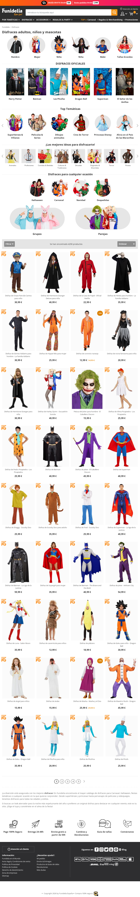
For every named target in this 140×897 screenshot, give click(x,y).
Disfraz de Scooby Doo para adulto (53, 527)
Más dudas (41, 870)
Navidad (81, 200)
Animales (12, 165)
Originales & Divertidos (95, 166)
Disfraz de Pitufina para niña (52, 759)
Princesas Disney (103, 134)
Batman (37, 99)
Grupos (37, 234)
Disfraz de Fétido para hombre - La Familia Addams (122, 297)
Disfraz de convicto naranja (87, 353)
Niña (80, 56)
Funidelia (6, 27)
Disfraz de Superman (121, 469)
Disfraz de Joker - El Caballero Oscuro (87, 470)
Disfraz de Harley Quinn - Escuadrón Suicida (53, 413)
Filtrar (8, 244)
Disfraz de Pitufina (87, 759)
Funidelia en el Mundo (11, 858)
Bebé (102, 56)
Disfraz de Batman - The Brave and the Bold (87, 586)
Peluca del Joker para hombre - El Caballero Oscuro (87, 413)
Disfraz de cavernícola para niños (52, 643)
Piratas (128, 165)
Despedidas (103, 200)
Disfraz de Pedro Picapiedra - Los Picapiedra (18, 470)
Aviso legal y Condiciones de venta (16, 861)
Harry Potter (15, 99)
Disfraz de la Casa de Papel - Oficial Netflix (87, 297)
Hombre (15, 56)
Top (83, 19)
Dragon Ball (81, 99)
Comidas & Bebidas (45, 165)
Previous (2, 125)
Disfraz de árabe (52, 701)
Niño (59, 56)
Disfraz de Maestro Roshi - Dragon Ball (122, 702)
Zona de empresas (9, 873)
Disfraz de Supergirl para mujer (52, 585)
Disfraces (27, 19)
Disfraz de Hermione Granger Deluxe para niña (53, 297)
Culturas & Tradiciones (62, 166)
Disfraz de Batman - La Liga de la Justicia (18, 586)
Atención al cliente (18, 849)
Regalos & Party (61, 19)
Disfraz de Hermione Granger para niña (18, 413)
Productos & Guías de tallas (48, 864)
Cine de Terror (81, 134)
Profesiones (29, 165)
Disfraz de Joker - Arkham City (122, 585)
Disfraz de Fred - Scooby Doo (87, 527)
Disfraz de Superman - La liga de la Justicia (122, 528)
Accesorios (42, 19)
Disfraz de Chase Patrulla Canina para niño (18, 297)
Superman (102, 99)
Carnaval (59, 200)
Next (137, 125)
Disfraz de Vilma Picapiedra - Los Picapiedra (122, 413)
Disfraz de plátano (87, 643)
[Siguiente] (84, 781)
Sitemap (5, 876)
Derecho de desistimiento (12, 870)
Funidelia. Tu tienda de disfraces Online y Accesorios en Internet (12, 12)
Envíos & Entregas (44, 861)
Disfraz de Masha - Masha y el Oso (87, 701)
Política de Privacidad (11, 864)
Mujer (37, 56)
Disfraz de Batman (52, 469)
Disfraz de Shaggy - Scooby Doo (18, 527)
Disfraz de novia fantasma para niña (121, 353)
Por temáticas (10, 19)
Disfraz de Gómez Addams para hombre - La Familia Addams (18, 355)
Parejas (103, 234)
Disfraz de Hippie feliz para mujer (52, 353)
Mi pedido (41, 858)
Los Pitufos (59, 99)
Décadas (78, 165)
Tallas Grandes (125, 56)
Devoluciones (42, 867)
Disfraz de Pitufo (121, 759)
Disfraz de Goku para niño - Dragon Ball (121, 644)
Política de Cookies (9, 867)
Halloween (37, 200)
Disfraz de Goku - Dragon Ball (18, 759)
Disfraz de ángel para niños (18, 701)
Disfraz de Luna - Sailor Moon (18, 643)
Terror (111, 165)
